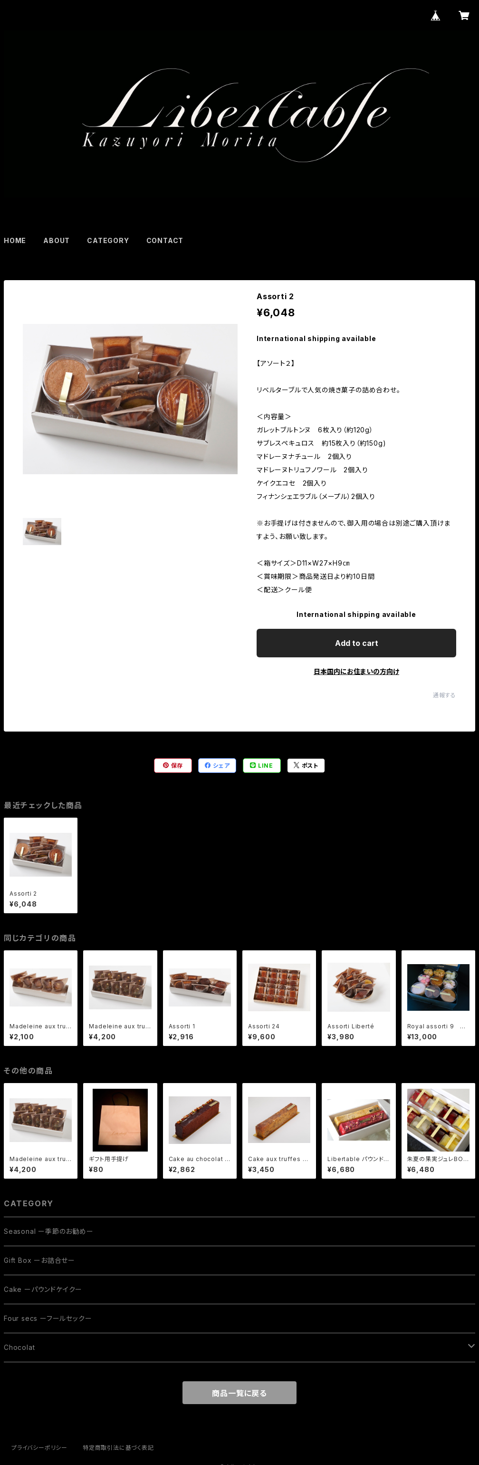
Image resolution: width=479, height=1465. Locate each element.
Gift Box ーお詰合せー (39, 1260)
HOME (15, 240)
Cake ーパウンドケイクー (43, 1289)
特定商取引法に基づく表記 (118, 1447)
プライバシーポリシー (39, 1447)
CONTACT (165, 240)
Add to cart (356, 643)
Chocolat (19, 1347)
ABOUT (56, 240)
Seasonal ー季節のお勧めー (49, 1231)
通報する (444, 695)
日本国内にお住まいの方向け (356, 671)
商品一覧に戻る (239, 1393)
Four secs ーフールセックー (48, 1318)
